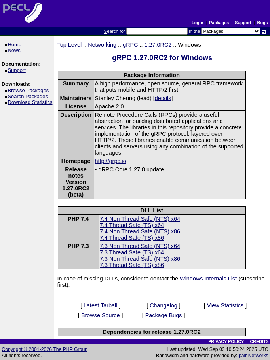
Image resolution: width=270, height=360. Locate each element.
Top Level (69, 45)
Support (243, 22)
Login (197, 22)
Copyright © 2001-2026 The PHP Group (44, 349)
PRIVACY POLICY (226, 341)
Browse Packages (29, 90)
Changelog (163, 305)
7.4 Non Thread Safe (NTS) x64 (140, 219)
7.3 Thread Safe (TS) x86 (132, 265)
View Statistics (225, 305)
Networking (102, 45)
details (163, 98)
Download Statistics (31, 102)
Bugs (262, 22)
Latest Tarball (100, 305)
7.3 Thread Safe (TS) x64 (132, 252)
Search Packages (29, 96)
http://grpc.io (110, 161)
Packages (219, 22)
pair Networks (253, 355)
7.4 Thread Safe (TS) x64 (132, 225)
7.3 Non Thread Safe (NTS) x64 (140, 246)
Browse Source (100, 315)
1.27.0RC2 (158, 45)
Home (15, 44)
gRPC (130, 45)
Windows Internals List (208, 278)
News (15, 50)
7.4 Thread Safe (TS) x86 (132, 238)
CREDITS (259, 341)
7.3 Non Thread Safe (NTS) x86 (140, 259)
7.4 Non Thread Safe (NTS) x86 (140, 231)
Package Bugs (163, 315)
